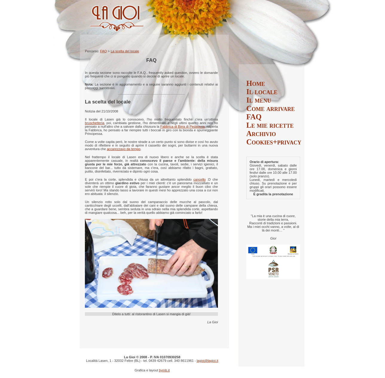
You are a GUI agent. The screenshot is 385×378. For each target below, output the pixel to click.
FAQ (103, 51)
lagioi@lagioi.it (207, 360)
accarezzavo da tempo (123, 149)
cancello (199, 179)
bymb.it (164, 370)
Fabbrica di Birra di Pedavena (182, 126)
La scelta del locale (125, 51)
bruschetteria (94, 123)
